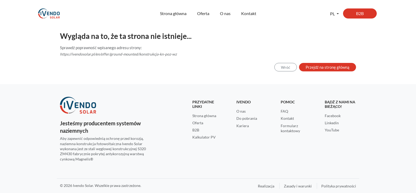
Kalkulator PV (204, 137)
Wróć (285, 67)
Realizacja (266, 186)
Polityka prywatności (338, 186)
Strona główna (173, 13)
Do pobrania (246, 118)
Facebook (333, 115)
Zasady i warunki (298, 186)
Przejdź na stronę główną (327, 67)
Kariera (242, 125)
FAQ (284, 111)
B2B (360, 13)
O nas (225, 13)
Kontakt (248, 13)
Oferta (203, 13)
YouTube (332, 130)
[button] (334, 13)
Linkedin (332, 123)
